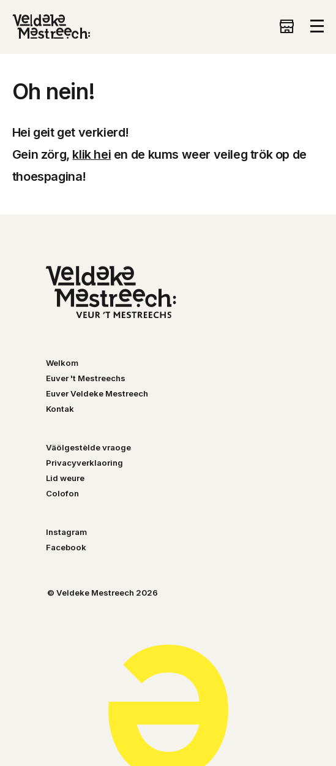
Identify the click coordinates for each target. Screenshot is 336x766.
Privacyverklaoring (84, 463)
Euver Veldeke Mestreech (97, 393)
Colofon (62, 493)
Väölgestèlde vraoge (88, 447)
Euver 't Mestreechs (85, 378)
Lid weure (65, 478)
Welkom (62, 363)
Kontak (60, 409)
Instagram (66, 532)
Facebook (66, 547)
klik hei (91, 154)
